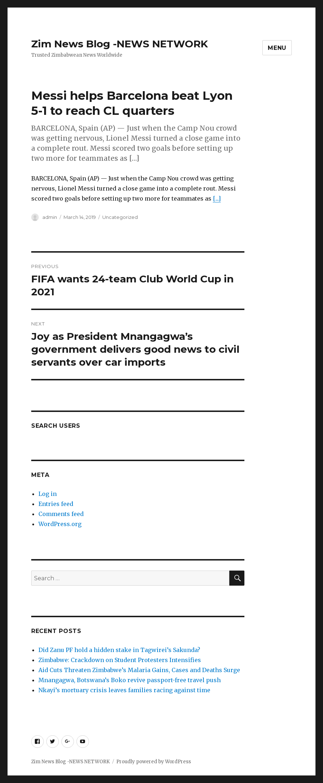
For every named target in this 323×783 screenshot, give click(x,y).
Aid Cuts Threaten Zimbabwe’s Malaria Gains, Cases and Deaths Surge (139, 670)
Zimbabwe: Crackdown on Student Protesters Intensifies (119, 660)
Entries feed (55, 503)
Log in (47, 493)
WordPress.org (59, 524)
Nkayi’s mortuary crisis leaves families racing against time (125, 690)
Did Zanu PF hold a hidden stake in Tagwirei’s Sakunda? (120, 649)
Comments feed (61, 513)
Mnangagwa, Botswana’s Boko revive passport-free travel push (130, 680)
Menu (277, 47)
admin (49, 217)
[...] (217, 198)
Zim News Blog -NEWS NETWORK (119, 44)
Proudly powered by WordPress (153, 762)
